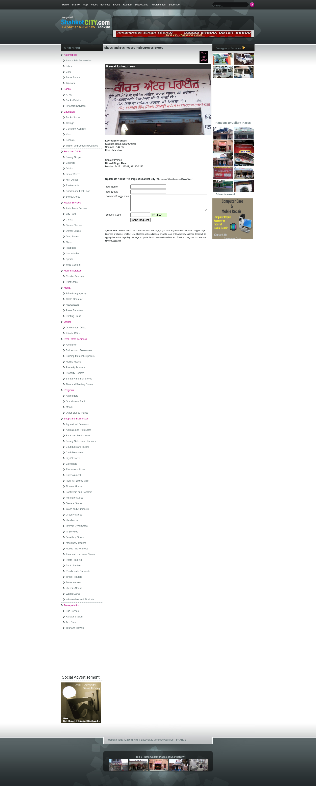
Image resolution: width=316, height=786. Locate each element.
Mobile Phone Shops (77, 548)
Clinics (69, 219)
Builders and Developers (79, 350)
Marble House (73, 361)
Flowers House (74, 486)
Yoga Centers (73, 264)
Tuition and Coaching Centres (82, 145)
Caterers (70, 162)
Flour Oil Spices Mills (77, 480)
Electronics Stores (75, 469)
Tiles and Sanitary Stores (79, 384)
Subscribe (174, 4)
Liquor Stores (73, 174)
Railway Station (74, 616)
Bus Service (72, 611)
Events (116, 4)
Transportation (71, 605)
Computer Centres (76, 128)
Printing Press (73, 316)
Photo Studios (73, 565)
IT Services (72, 531)
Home (65, 4)
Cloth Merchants (74, 452)
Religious (69, 390)
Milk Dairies (72, 179)
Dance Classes (74, 225)
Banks (67, 89)
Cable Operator (74, 299)
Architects (71, 344)
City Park (71, 214)
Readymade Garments (78, 571)
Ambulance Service (76, 208)
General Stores (74, 503)
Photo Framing (74, 560)
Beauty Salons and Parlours (81, 441)
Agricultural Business (77, 424)
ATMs (69, 94)
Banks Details (73, 100)
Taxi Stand (71, 622)
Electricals (71, 463)
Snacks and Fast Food (78, 191)
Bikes (69, 66)
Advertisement (158, 4)
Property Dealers (75, 373)
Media (67, 287)
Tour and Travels (75, 628)
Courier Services (75, 276)
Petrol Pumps (73, 77)
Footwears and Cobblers (79, 492)
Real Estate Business (75, 339)
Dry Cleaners (73, 458)
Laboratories (72, 253)
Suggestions (141, 4)
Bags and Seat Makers (78, 435)
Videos (94, 4)
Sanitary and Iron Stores (79, 378)
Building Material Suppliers (80, 356)
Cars (68, 71)
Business (105, 4)
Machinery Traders (76, 543)
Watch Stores (73, 593)
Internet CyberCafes (76, 526)
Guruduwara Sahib (76, 401)
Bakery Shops (73, 157)
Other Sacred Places (77, 412)
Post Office (72, 282)
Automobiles (70, 54)
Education (69, 111)
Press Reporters (74, 310)
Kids (68, 134)
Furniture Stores (74, 497)
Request (127, 4)
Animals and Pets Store (78, 430)
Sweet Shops (73, 196)
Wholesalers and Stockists (80, 599)
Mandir (69, 407)
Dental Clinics (73, 231)
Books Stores (73, 117)
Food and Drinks (73, 151)
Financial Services (75, 106)
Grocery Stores (74, 514)
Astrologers (72, 395)
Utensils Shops (74, 588)
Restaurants (72, 185)
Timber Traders (74, 576)
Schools (70, 140)
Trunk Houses (73, 582)
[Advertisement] (160, 23)
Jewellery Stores (75, 537)
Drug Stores (72, 236)
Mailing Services (72, 270)
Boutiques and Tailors (77, 446)
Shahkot (75, 4)
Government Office (76, 327)
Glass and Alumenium (77, 509)
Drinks (69, 168)
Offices (67, 322)
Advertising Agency (76, 293)
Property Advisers (75, 367)
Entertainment (73, 475)
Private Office (73, 333)
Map (85, 4)
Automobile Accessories (78, 60)
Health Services (72, 202)
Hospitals (71, 247)
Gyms (69, 242)
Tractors (70, 83)
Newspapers (72, 304)
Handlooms (72, 520)
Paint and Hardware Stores (80, 554)
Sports (69, 259)
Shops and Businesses (76, 418)
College (70, 123)
